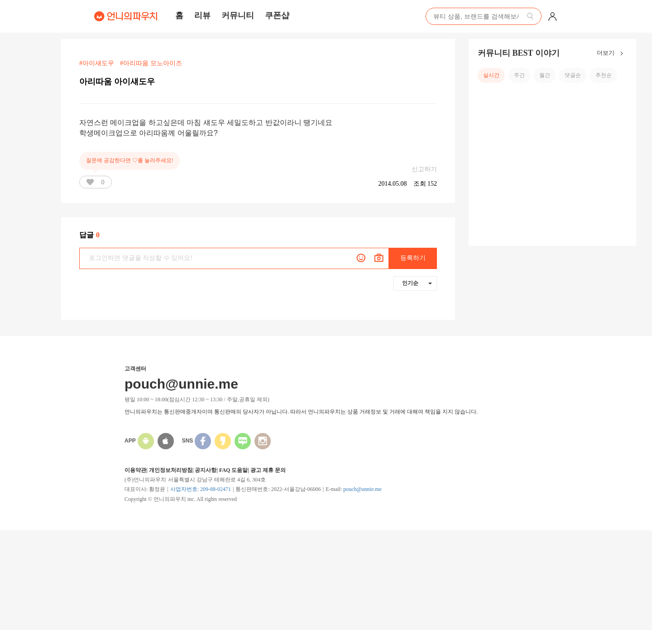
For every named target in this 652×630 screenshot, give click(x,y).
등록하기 (413, 258)
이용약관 (135, 470)
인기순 (417, 283)
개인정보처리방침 (170, 470)
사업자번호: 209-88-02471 (200, 489)
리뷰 (202, 15)
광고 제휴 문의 (268, 470)
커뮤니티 (237, 15)
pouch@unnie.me (362, 489)
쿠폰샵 (277, 15)
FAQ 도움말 (233, 470)
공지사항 (205, 470)
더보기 (612, 53)
